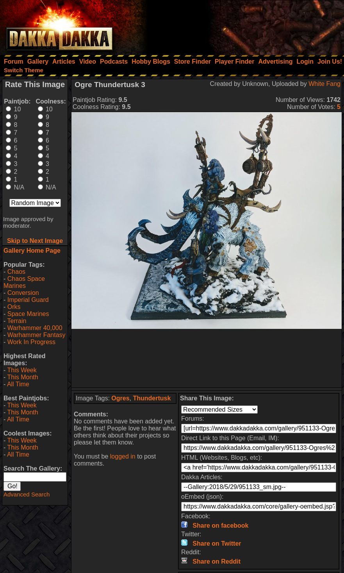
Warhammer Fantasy (36, 335)
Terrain (16, 321)
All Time (18, 384)
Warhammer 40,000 (34, 328)
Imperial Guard (28, 299)
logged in (122, 456)
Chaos (16, 271)
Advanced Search (27, 494)
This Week (21, 370)
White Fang (324, 83)
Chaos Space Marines (24, 282)
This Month (22, 377)
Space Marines (28, 314)
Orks (14, 306)
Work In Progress (31, 342)
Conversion (23, 292)
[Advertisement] (239, 25)
